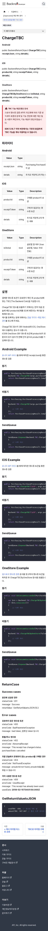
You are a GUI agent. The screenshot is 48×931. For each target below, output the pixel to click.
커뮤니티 (7, 890)
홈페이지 (7, 877)
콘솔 (5, 882)
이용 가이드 (7, 854)
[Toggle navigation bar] (4, 4)
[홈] (4, 12)
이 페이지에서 (9, 31)
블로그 (6, 886)
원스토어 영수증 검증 (10, 574)
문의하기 (7, 913)
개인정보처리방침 (10, 909)
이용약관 (7, 905)
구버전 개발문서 (9, 863)
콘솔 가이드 (7, 858)
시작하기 (5, 850)
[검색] (43, 4)
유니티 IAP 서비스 (9, 355)
